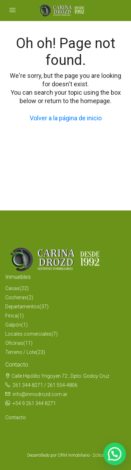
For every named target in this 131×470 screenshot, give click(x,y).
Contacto (15, 417)
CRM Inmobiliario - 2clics (81, 455)
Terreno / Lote (20, 352)
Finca (11, 315)
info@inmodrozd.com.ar (40, 394)
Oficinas (14, 343)
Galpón (13, 325)
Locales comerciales (28, 334)
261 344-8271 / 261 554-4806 (45, 385)
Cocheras (16, 297)
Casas (12, 288)
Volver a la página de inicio (66, 118)
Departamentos (22, 306)
